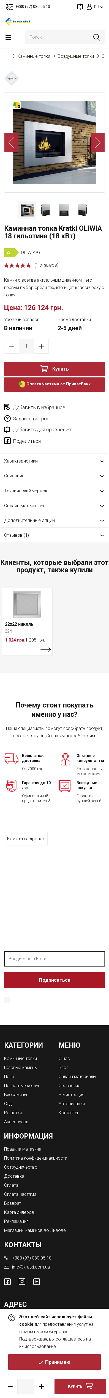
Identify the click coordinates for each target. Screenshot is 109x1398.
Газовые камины (20, 1067)
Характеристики (21, 461)
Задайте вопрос (31, 418)
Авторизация (72, 1103)
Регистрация (71, 1094)
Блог (63, 1067)
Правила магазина (22, 1149)
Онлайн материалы (24, 505)
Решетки (13, 1112)
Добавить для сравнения (42, 429)
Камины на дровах (26, 838)
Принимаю (57, 1362)
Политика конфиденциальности (60, 1007)
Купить (60, 369)
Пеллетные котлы (21, 1085)
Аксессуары (16, 1121)
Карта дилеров (19, 1212)
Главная (7, 56)
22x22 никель (19, 624)
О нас (64, 1058)
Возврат (12, 1203)
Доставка (14, 1176)
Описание (14, 475)
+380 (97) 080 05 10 (31, 1258)
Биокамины (15, 1094)
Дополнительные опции (29, 520)
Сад (8, 1103)
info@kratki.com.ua (31, 1267)
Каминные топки (33, 56)
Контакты (68, 1112)
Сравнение (69, 1085)
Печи (9, 1076)
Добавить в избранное (39, 407)
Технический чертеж (25, 490)
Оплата (11, 1185)
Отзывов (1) (16, 535)
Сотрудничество (20, 1167)
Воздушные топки (76, 56)
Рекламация (16, 1221)
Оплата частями (20, 1194)
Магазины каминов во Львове (35, 1230)
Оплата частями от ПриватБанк (54, 384)
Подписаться (54, 980)
